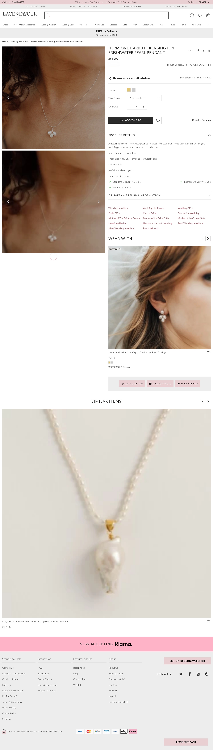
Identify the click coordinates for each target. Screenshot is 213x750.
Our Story (114, 685)
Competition (79, 679)
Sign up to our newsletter (187, 660)
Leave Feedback (186, 742)
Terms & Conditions (12, 702)
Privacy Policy (9, 707)
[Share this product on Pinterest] (209, 50)
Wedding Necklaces (153, 208)
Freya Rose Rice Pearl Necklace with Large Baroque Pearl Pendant (36, 621)
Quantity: (113, 106)
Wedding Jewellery (48, 25)
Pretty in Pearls (151, 228)
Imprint (112, 696)
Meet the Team (116, 673)
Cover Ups (99, 25)
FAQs (40, 667)
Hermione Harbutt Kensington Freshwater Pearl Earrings (137, 352)
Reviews (113, 690)
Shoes (5, 25)
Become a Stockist (118, 702)
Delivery (6, 685)
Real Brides (79, 667)
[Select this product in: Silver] (133, 90)
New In (183, 25)
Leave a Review (187, 383)
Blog (75, 673)
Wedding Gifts (185, 208)
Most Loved (196, 25)
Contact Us (8, 667)
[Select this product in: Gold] (129, 90)
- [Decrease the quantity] (130, 106)
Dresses (113, 25)
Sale (173, 25)
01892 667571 (18, 2)
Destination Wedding (188, 213)
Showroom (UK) (117, 679)
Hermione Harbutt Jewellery (157, 223)
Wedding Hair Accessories (24, 25)
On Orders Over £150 (106, 33)
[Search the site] (110, 15)
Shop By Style (148, 25)
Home (5, 41)
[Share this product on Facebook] (198, 50)
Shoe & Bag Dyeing (47, 685)
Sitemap (6, 719)
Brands (162, 25)
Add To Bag (130, 120)
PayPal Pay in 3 (9, 696)
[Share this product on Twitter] (203, 50)
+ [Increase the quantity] (143, 106)
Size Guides (43, 673)
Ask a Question (201, 120)
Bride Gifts (114, 213)
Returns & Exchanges (12, 690)
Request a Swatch (47, 690)
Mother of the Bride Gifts (156, 218)
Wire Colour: (114, 98)
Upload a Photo (160, 383)
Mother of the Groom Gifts (191, 218)
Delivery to (199, 2)
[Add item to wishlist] (158, 120)
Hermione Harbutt (201, 77)
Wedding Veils (68, 25)
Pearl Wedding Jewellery (190, 223)
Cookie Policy (9, 713)
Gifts (125, 25)
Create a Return (10, 679)
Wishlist (77, 685)
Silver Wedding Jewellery (121, 228)
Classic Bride (149, 213)
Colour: (112, 90)
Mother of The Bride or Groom (124, 218)
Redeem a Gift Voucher (14, 673)
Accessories (84, 25)
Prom (135, 25)
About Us (113, 667)
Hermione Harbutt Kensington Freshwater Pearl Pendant (56, 41)
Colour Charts (45, 679)
